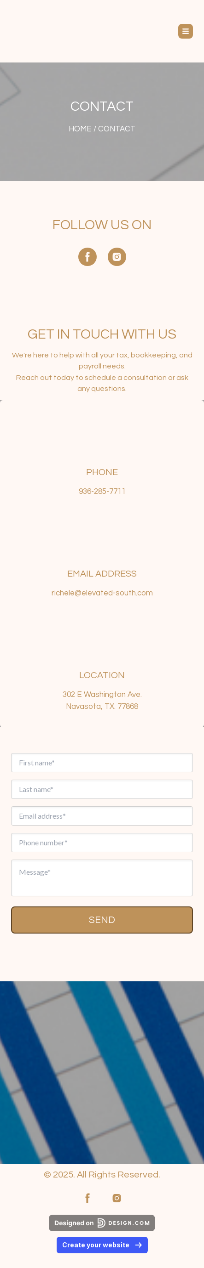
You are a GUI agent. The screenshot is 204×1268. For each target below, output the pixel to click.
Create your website (102, 1245)
